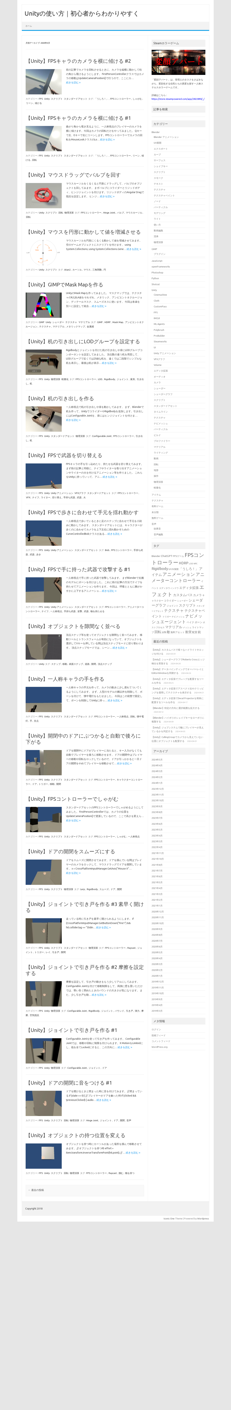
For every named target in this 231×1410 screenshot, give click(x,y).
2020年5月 (157, 952)
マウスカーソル (134, 212)
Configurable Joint (102, 436)
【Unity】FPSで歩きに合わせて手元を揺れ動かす (82, 512)
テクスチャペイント (164, 195)
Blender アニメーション (166, 137)
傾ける (38, 103)
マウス (87, 269)
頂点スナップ (105, 664)
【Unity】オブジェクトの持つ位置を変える (76, 1135)
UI (155, 347)
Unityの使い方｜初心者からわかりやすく (82, 13)
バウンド (119, 1011)
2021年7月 (157, 870)
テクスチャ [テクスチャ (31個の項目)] (174, 610)
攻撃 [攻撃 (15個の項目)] (164, 632)
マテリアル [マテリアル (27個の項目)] (173, 627)
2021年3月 (157, 894)
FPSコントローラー (120, 98)
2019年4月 (157, 1005)
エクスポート (161, 148)
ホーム (28, 26)
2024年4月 (157, 765)
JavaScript (157, 261)
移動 (64, 664)
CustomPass (160, 306)
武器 (79, 497)
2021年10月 (158, 859)
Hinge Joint (109, 212)
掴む (121, 1173)
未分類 (155, 512)
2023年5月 (157, 829)
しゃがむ (137, 98)
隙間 (93, 664)
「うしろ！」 (101, 98)
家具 (132, 379)
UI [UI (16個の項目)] (170, 569)
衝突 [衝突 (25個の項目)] (188, 632)
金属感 (90, 326)
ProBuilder (159, 335)
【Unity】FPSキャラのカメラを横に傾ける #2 (78, 61)
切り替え (57, 497)
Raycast (131, 948)
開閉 (58, 784)
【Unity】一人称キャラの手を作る (65, 679)
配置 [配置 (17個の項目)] (194, 632)
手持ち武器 (69, 497)
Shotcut (156, 284)
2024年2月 (157, 777)
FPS (41, 98)
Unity (47, 98)
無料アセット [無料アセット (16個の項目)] (178, 632)
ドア (34, 784)
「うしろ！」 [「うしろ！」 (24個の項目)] (189, 568)
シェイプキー (161, 166)
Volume (158, 365)
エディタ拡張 (161, 370)
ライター (45, 497)
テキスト (158, 183)
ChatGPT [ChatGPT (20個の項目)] (166, 555)
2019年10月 (158, 993)
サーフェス (159, 160)
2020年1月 (157, 976)
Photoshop (157, 272)
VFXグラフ (80, 493)
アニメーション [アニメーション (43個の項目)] (178, 574)
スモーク (158, 178)
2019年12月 (158, 981)
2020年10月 (158, 923)
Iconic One (169, 1218)
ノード (157, 201)
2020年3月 (157, 964)
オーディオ (159, 376)
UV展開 (157, 142)
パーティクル (161, 207)
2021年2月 (157, 900)
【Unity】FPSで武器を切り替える (64, 455)
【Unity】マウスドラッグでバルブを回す (73, 175)
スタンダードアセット (75, 98)
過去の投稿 (36, 1190)
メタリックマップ (75, 326)
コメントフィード (161, 1041)
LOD (100, 379)
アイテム (156, 494)
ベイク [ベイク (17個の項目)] (190, 622)
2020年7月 (157, 941)
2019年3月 (157, 1011)
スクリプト (57, 98)
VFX (28, 497)
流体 (156, 236)
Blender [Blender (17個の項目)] (156, 556)
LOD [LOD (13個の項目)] (191, 564)
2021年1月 (157, 905)
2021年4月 (157, 888)
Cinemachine (160, 294)
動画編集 (158, 230)
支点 (36, 721)
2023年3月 (157, 841)
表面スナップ (76, 664)
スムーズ (104, 889)
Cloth (156, 300)
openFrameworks (161, 266)
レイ (48, 952)
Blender (156, 132)
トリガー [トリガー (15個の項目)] (166, 616)
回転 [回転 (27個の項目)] (157, 632)
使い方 (157, 224)
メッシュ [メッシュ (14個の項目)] (187, 627)
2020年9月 (157, 929)
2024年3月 (157, 771)
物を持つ (129, 1173)
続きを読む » (73, 82)
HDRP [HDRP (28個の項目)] (183, 563)
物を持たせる (97, 611)
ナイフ (35, 497)
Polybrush (159, 330)
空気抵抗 (34, 1015)
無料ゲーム (157, 518)
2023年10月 (158, 800)
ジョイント (122, 379)
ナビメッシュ (161, 423)
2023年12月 (158, 789)
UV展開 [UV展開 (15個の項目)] (174, 569)
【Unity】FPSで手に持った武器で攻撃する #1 (78, 569)
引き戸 (55, 952)
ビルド (157, 435)
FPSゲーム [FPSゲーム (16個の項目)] (178, 556)
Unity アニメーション (62, 493)
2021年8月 (157, 865)
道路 (87, 664)
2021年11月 (158, 853)
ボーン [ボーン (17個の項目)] (198, 622)
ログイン (156, 1029)
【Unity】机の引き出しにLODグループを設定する (83, 341)
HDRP (107, 322)
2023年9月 (157, 806)
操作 (156, 476)
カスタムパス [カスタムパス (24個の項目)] (183, 595)
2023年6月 (157, 824)
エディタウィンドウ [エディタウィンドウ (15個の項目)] (169, 588)
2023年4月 (157, 835)
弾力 (137, 1011)
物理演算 (69, 212)
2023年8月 (157, 812)
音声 (129, 1120)
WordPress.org (159, 1047)
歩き (38, 554)
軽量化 (65, 379)
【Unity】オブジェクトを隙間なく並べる (73, 626)
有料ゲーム (157, 506)
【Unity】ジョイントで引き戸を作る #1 (71, 1030)
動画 (156, 458)
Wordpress (203, 1218)
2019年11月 (158, 987)
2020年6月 (157, 946)
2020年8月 (157, 935)
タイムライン (161, 411)
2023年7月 (157, 818)
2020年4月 (157, 958)
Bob (107, 550)
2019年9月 (157, 999)
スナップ (56, 664)
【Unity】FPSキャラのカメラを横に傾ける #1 (78, 118)
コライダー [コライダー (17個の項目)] (170, 600)
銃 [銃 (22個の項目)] (199, 632)
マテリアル (84, 322)
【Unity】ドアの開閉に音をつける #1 (69, 1083)
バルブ (120, 212)
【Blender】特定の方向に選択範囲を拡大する (176, 708)
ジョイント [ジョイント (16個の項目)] (172, 605)
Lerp (82, 889)
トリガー (43, 784)
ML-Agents (159, 324)
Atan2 (67, 269)
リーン (29, 103)
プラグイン (159, 254)
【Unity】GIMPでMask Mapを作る (64, 284)
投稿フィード (159, 1035)
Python (155, 278)
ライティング (161, 452)
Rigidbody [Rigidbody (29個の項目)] (160, 568)
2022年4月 (157, 847)
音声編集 (158, 534)
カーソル (77, 269)
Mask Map (117, 322)
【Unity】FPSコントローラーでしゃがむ (72, 799)
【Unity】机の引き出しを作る (60, 398)
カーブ (157, 154)
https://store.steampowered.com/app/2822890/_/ (178, 99)
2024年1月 (157, 783)
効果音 (157, 528)
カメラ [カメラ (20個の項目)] (197, 595)
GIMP (41, 322)
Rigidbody (109, 379)
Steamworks (160, 341)
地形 (156, 470)
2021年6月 (157, 876)
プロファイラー (162, 441)
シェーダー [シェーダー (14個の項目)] (182, 601)
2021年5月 (157, 882)
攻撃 (79, 611)
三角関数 (97, 269)
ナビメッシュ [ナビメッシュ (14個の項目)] (178, 616)
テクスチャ (71, 322)
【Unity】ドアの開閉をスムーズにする (70, 851)
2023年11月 (158, 794)
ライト (157, 218)
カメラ (157, 382)
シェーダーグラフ (163, 394)
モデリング (159, 213)
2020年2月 (157, 970)
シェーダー (58, 322)
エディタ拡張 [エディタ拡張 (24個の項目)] (189, 587)
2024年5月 (157, 759)
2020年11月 (158, 917)
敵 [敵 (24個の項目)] (168, 632)
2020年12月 (158, 911)
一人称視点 (56, 611)
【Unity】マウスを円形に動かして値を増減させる (83, 232)
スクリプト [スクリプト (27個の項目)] (187, 605)
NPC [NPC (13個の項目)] (195, 564)
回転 (34, 160)
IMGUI (157, 318)
